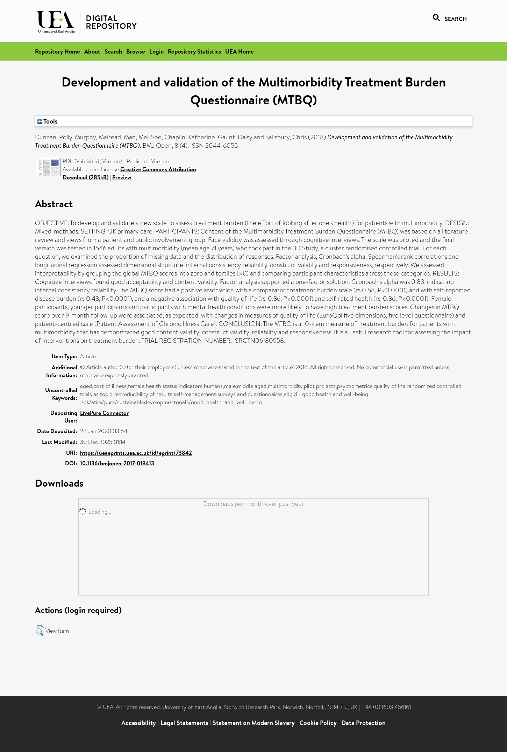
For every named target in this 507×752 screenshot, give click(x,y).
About (92, 51)
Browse (135, 51)
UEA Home (239, 51)
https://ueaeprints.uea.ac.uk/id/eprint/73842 (136, 453)
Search (113, 51)
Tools (47, 121)
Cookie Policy (318, 722)
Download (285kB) (85, 177)
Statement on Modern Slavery (254, 722)
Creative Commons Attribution (158, 169)
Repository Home (57, 51)
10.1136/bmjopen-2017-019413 (117, 463)
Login (156, 51)
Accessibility (138, 722)
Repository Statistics (194, 51)
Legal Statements (184, 722)
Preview (121, 177)
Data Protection (363, 722)
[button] (40, 630)
